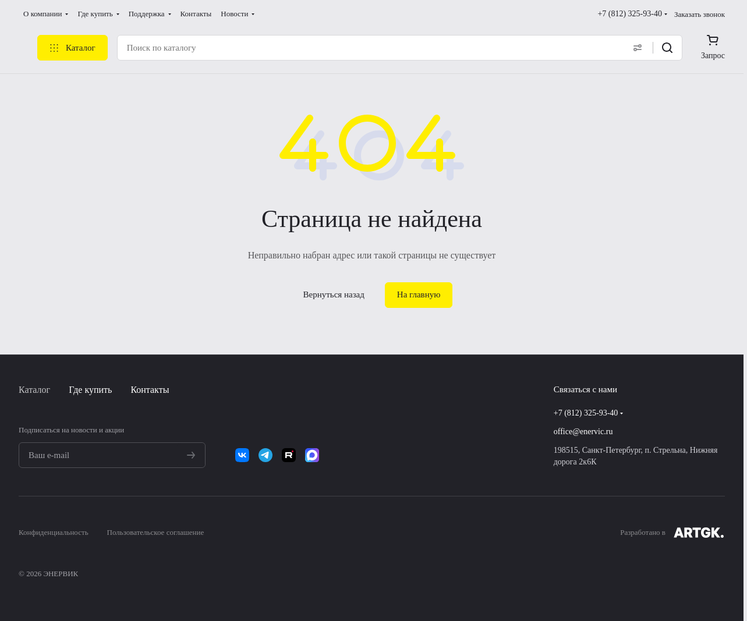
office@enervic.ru (583, 431)
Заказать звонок (699, 14)
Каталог (34, 390)
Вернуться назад (333, 294)
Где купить (90, 390)
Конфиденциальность (53, 532)
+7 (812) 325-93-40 (629, 13)
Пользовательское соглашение (155, 532)
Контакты (149, 390)
